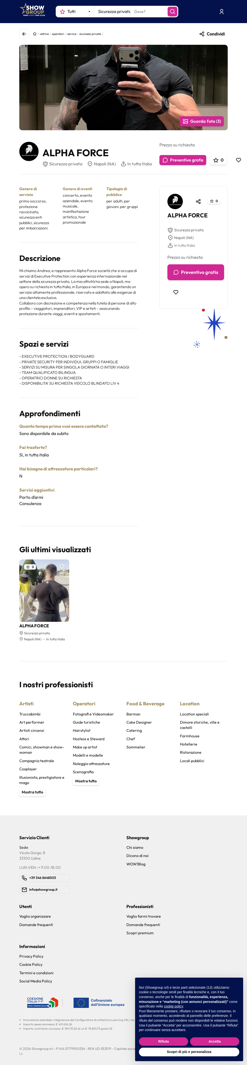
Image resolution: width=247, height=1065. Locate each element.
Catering (134, 730)
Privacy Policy (31, 956)
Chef (130, 738)
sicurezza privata (90, 34)
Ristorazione (190, 752)
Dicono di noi (137, 855)
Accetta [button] (215, 1041)
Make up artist (85, 747)
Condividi (212, 34)
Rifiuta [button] (163, 1041)
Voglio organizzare (35, 916)
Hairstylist (81, 730)
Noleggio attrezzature (91, 763)
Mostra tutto (32, 792)
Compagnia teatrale (36, 760)
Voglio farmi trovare (143, 916)
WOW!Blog (135, 864)
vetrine (44, 34)
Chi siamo (134, 847)
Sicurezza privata (185, 230)
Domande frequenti (36, 924)
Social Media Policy (35, 981)
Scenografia (83, 771)
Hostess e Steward (88, 738)
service (71, 34)
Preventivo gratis (182, 160)
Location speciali (194, 714)
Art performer (31, 722)
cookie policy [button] (173, 1006)
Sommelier (135, 747)
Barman (133, 714)
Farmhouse (189, 736)
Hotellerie (188, 744)
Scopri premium (140, 932)
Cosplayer (28, 768)
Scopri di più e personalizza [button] (189, 1052)
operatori (58, 34)
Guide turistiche (86, 722)
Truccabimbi (30, 714)
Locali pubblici (192, 760)
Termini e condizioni (36, 972)
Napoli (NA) (101, 164)
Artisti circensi (31, 730)
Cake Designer (139, 722)
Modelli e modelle (88, 755)
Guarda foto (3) (202, 121)
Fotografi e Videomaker (93, 714)
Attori (24, 738)
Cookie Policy (30, 964)
